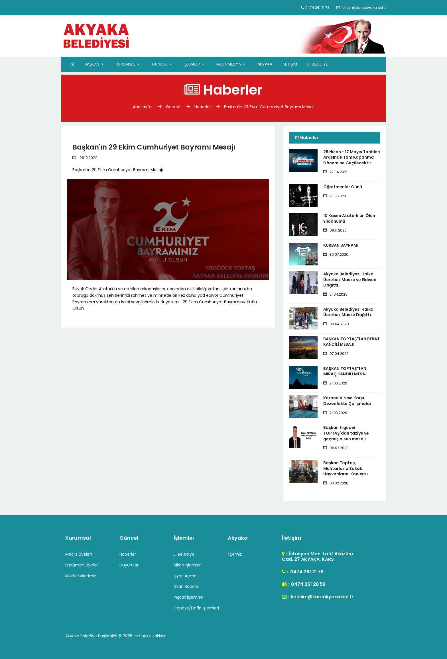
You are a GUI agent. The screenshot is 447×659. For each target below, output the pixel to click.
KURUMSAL (125, 64)
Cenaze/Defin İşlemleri (196, 608)
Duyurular (129, 565)
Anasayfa (143, 107)
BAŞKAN (92, 64)
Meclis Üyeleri (78, 554)
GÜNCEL (159, 64)
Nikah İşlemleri (188, 565)
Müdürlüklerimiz (80, 576)
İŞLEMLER (192, 64)
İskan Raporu (186, 586)
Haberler (202, 107)
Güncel (173, 107)
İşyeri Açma (185, 576)
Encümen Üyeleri (82, 565)
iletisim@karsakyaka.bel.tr (321, 596)
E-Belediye (184, 554)
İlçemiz (235, 554)
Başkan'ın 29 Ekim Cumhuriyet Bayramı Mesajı (269, 107)
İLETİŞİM (290, 64)
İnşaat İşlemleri (188, 597)
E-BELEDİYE (317, 64)
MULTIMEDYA (228, 64)
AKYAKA (264, 64)
